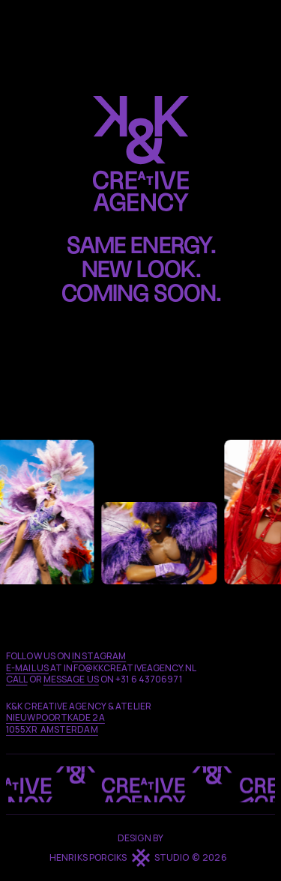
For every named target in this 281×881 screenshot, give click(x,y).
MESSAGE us (71, 679)
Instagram (99, 656)
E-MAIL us (27, 667)
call (16, 679)
